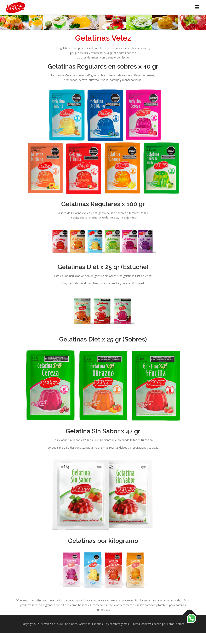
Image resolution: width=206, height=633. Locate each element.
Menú (196, 7)
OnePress (147, 624)
